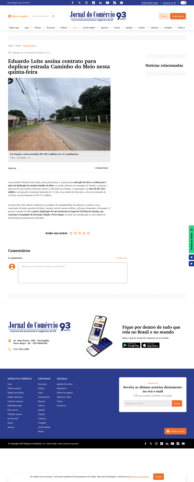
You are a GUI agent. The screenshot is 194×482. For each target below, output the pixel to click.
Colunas (141, 27)
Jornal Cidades (89, 27)
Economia (51, 27)
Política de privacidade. (139, 476)
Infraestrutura (29, 45)
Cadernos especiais (15, 401)
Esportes (104, 27)
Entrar (164, 16)
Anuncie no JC (169, 2)
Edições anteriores (15, 397)
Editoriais (44, 378)
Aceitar (158, 476)
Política (64, 27)
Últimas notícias (14, 388)
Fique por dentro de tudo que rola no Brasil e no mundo (151, 329)
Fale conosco (13, 410)
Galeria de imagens (65, 392)
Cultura (117, 27)
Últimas (37, 27)
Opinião (129, 27)
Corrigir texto (121, 258)
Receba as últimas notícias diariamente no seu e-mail (152, 389)
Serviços (62, 378)
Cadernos (154, 27)
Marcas (41, 431)
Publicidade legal (15, 405)
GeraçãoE (168, 27)
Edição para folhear (16, 392)
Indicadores (62, 388)
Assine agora (178, 16)
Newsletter (61, 405)
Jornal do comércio (20, 378)
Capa (27, 27)
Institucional (13, 418)
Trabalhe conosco (15, 414)
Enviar (177, 403)
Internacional (43, 397)
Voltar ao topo (175, 431)
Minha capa (14, 27)
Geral (75, 27)
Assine (10, 423)
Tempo (60, 401)
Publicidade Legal (149, 2)
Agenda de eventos (65, 384)
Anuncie (11, 427)
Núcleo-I (181, 27)
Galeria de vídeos (64, 397)
